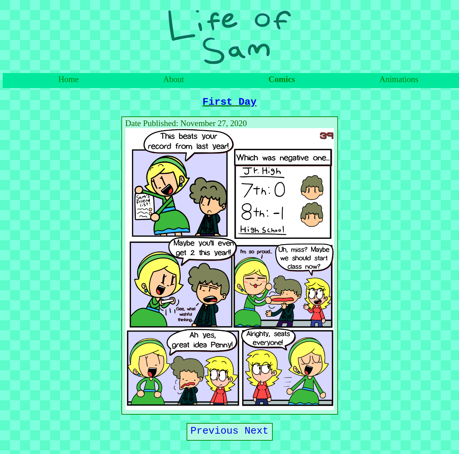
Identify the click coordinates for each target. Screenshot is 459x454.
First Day (230, 103)
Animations (399, 79)
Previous (215, 434)
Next (257, 434)
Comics (281, 79)
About (173, 79)
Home (68, 79)
